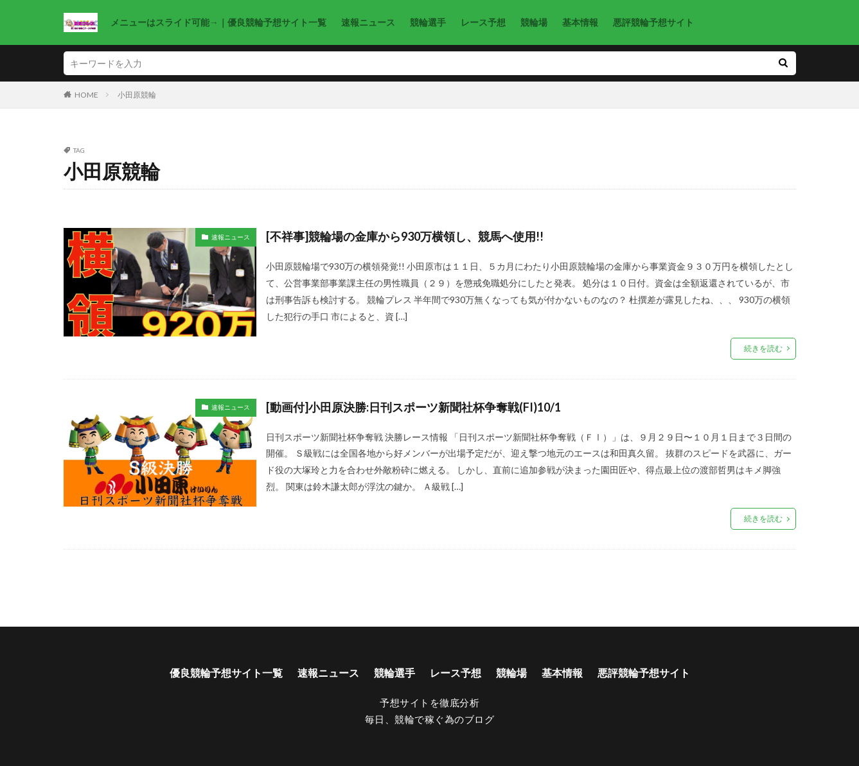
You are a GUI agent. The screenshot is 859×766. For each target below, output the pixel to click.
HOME (86, 95)
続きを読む (763, 348)
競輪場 (533, 22)
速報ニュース (368, 22)
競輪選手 (428, 22)
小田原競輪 (137, 95)
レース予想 (483, 22)
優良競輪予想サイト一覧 (226, 672)
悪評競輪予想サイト (653, 22)
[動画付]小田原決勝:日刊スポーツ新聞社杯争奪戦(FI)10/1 (413, 407)
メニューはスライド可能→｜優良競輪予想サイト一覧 (218, 22)
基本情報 (580, 22)
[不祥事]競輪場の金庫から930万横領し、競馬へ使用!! (405, 236)
